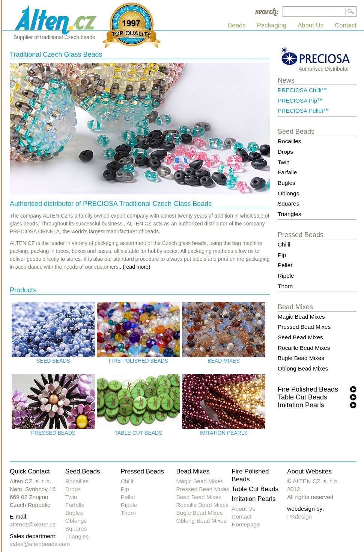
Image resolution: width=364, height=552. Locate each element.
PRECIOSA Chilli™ (302, 90)
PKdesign (299, 516)
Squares (288, 203)
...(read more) (134, 267)
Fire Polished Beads (308, 389)
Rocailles (289, 141)
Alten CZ (57, 19)
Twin (284, 162)
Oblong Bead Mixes (303, 368)
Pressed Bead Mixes (304, 327)
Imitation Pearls (301, 405)
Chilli (284, 244)
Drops (285, 151)
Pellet (285, 265)
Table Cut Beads (302, 397)
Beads (237, 25)
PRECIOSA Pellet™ (303, 110)
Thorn (285, 286)
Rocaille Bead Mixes (304, 348)
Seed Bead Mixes (300, 337)
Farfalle (287, 172)
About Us (310, 25)
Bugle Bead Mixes (301, 358)
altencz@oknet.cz (33, 524)
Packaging (271, 25)
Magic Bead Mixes (301, 316)
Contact (345, 25)
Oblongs (288, 193)
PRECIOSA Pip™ (300, 100)
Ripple (286, 275)
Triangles (289, 214)
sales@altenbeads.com (40, 544)
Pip (282, 255)
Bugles (286, 183)
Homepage (246, 524)
